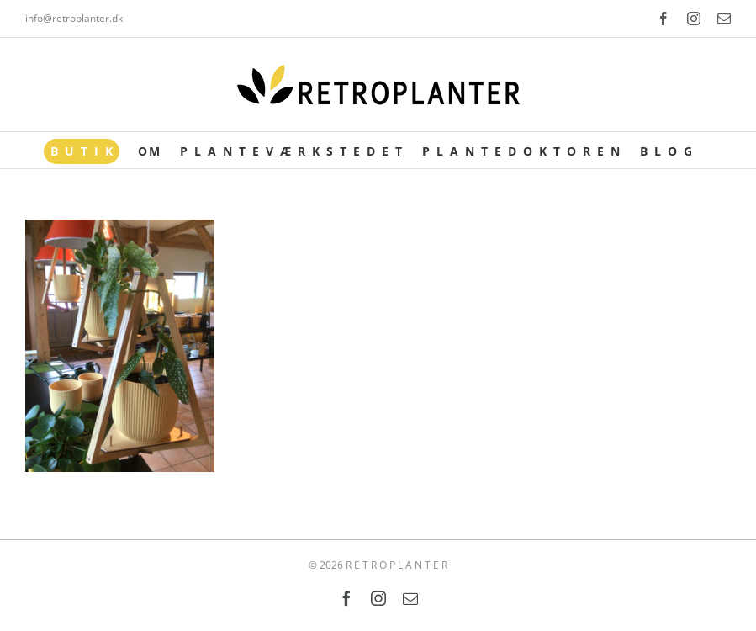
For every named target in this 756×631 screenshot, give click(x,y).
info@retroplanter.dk (74, 18)
